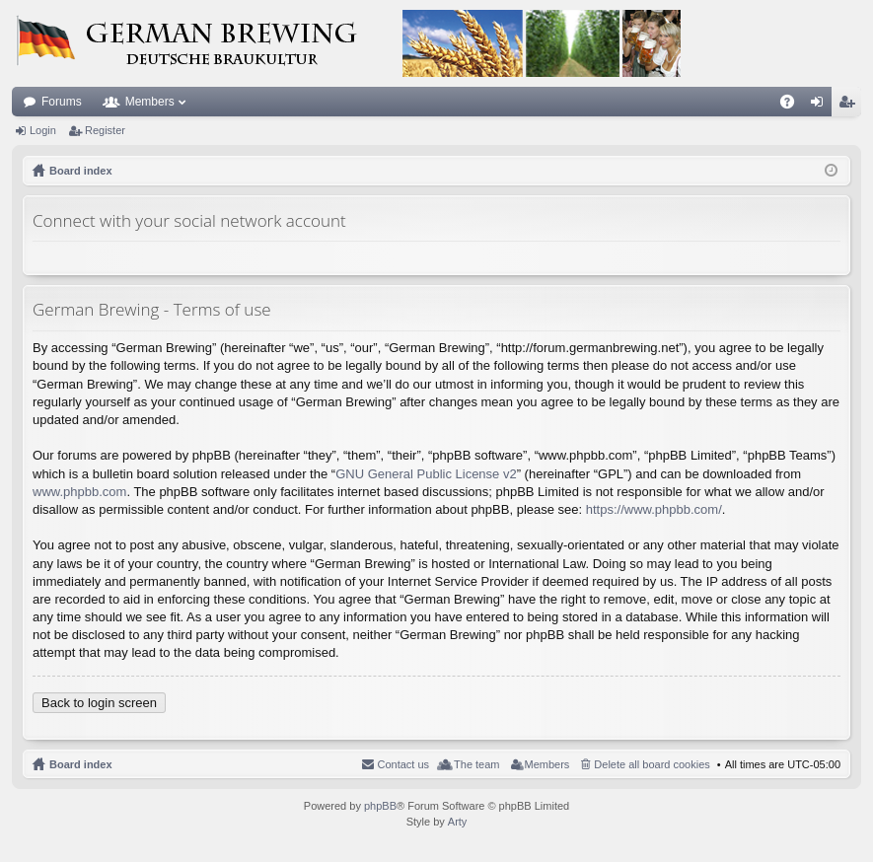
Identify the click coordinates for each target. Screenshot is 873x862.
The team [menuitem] (476, 764)
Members (150, 101)
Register (105, 130)
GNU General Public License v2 (426, 474)
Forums (61, 101)
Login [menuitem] (821, 105)
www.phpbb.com (79, 491)
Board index (80, 764)
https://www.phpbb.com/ (654, 509)
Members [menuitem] (547, 764)
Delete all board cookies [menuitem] (651, 764)
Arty (458, 821)
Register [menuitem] (850, 105)
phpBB (380, 806)
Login (43, 130)
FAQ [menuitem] (793, 105)
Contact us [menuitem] (403, 764)
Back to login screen (99, 702)
